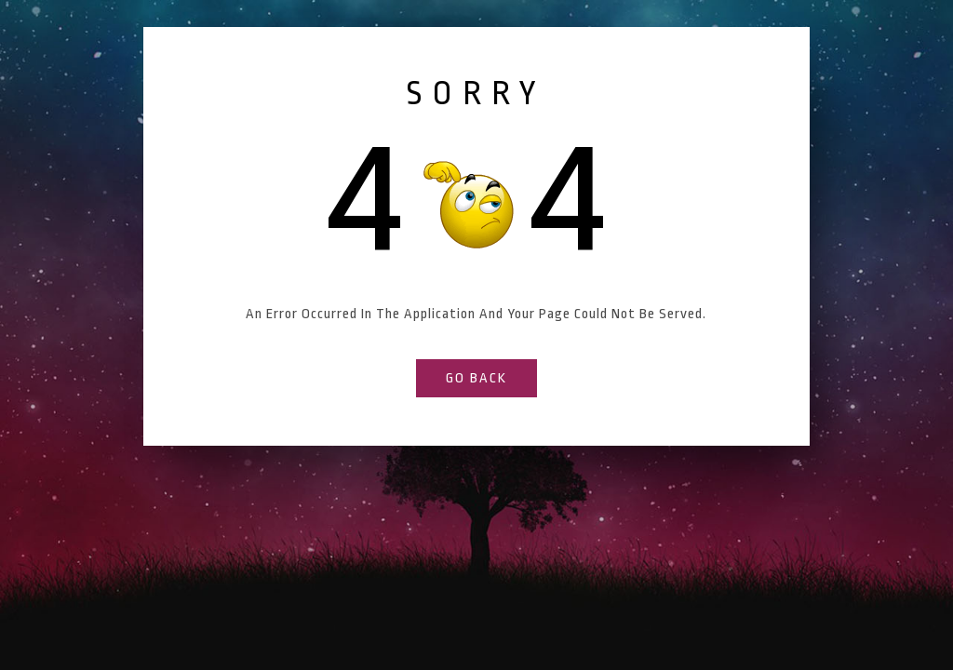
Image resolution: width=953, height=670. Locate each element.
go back (476, 378)
